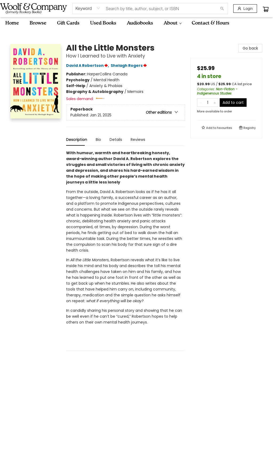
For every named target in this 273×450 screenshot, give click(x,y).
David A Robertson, (88, 65)
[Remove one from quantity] (200, 102)
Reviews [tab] (138, 139)
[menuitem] (12, 23)
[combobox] (88, 8)
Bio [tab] (98, 139)
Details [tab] (116, 139)
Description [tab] (76, 139)
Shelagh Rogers (129, 65)
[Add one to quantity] (214, 102)
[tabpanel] (125, 250)
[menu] (136, 23)
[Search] (222, 8)
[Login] (245, 8)
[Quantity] (207, 102)
